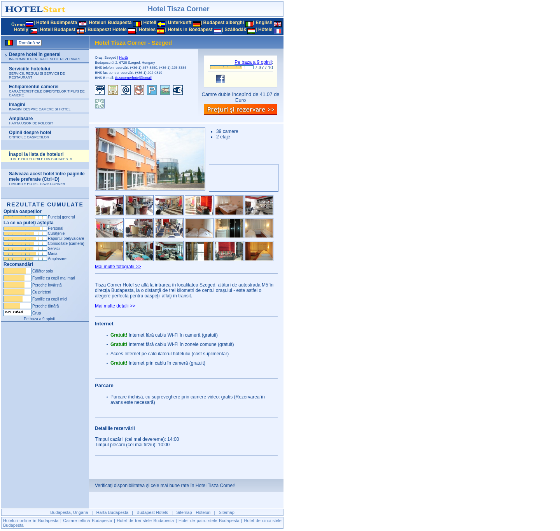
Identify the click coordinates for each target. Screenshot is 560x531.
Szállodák (235, 29)
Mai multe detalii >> (115, 306)
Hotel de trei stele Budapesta (145, 520)
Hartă (123, 57)
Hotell (149, 22)
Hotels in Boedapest (190, 29)
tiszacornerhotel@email (133, 78)
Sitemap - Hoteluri (193, 512)
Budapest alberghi (223, 22)
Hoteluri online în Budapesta (30, 520)
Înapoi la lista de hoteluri (40, 156)
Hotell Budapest (57, 29)
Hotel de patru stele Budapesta (209, 520)
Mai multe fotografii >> (118, 266)
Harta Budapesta (112, 512)
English (264, 22)
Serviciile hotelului (37, 72)
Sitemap (226, 512)
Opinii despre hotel (30, 134)
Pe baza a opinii (252, 62)
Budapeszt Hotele (107, 29)
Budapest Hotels (152, 512)
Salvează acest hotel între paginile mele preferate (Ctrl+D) (47, 178)
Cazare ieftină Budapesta (87, 520)
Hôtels (265, 29)
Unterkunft (180, 22)
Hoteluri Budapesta (110, 22)
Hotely (21, 29)
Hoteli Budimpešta (56, 22)
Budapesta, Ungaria (69, 512)
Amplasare (31, 120)
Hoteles (147, 29)
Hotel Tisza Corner (179, 9)
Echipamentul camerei (47, 90)
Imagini (40, 106)
